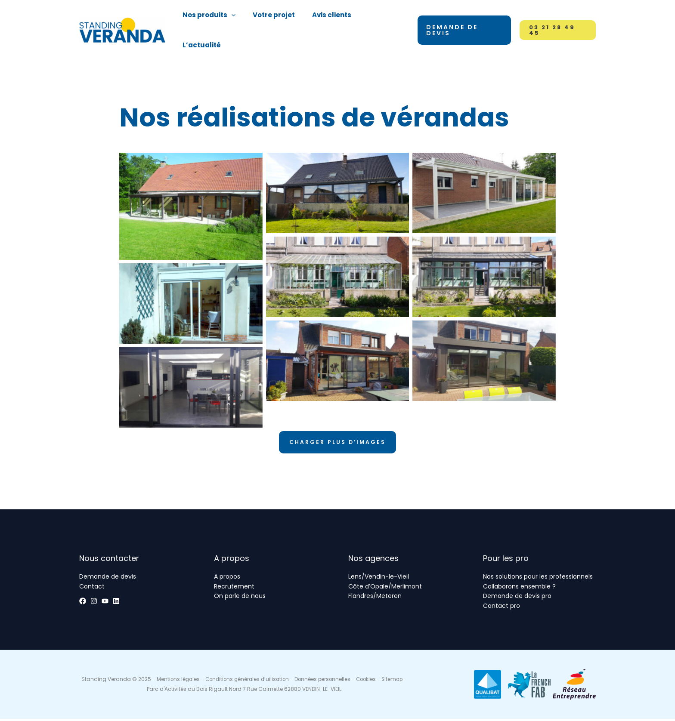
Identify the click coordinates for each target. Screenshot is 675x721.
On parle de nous (240, 598)
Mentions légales (188, 681)
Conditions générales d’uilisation (259, 681)
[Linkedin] (142, 603)
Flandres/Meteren (375, 598)
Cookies (382, 681)
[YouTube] (122, 603)
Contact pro (501, 608)
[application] (236, 20)
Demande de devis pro (517, 598)
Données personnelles (337, 681)
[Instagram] (102, 603)
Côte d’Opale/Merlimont (385, 589)
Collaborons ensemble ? (519, 589)
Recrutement (234, 589)
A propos (227, 579)
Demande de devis (107, 579)
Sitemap (144, 691)
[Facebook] (82, 603)
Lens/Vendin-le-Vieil (378, 579)
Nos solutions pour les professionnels (538, 579)
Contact (92, 589)
